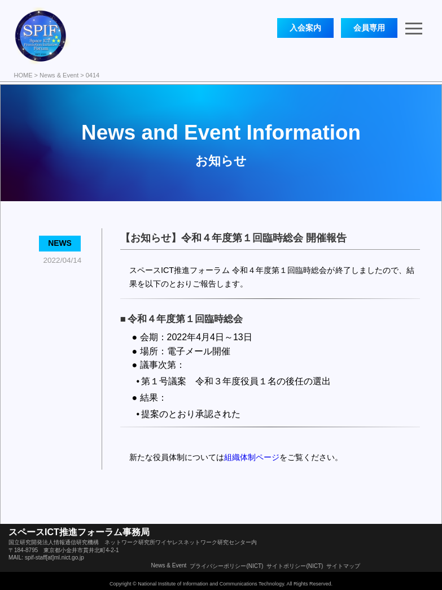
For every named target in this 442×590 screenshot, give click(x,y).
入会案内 (305, 27)
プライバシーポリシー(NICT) (226, 566)
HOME (23, 75)
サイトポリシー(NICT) (294, 566)
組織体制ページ (251, 457)
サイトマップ (343, 566)
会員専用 (369, 27)
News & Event (59, 75)
